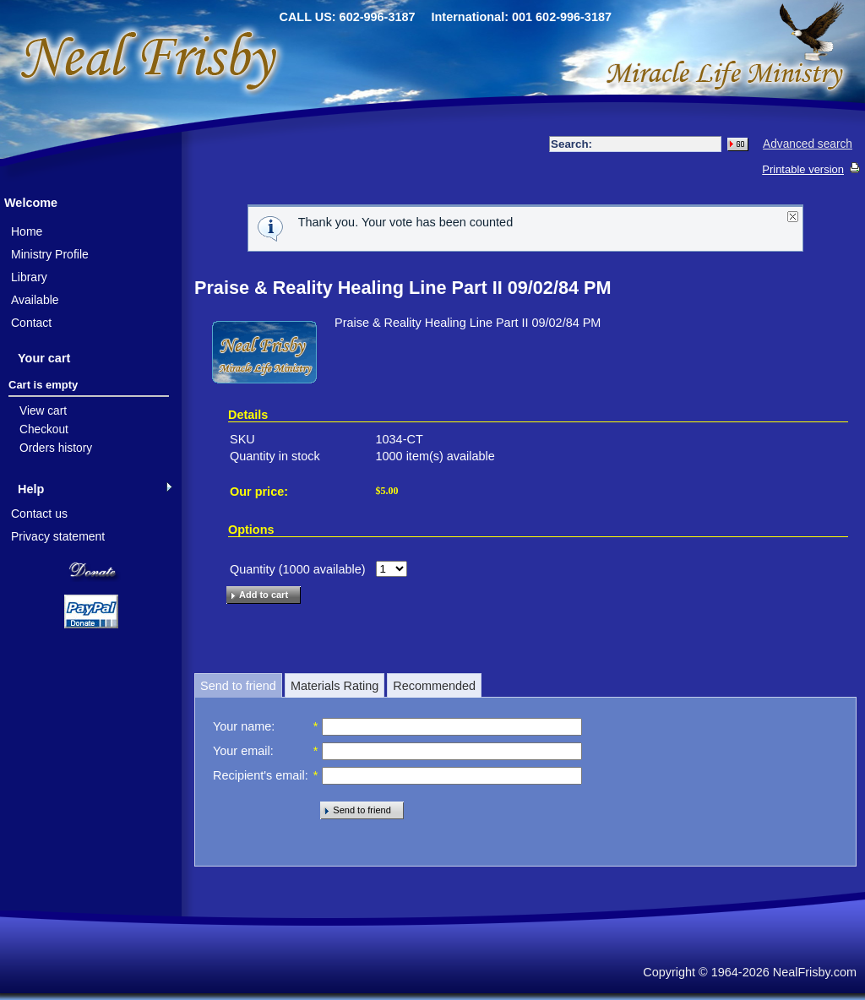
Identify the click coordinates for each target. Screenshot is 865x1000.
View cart (43, 411)
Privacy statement (58, 536)
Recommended (434, 686)
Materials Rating (334, 686)
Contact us (39, 513)
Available (35, 300)
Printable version (803, 169)
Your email (241, 751)
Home (26, 231)
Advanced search (807, 144)
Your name (242, 726)
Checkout (43, 429)
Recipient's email (259, 775)
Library (29, 277)
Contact (31, 322)
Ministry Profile (50, 254)
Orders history (55, 448)
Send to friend (238, 686)
